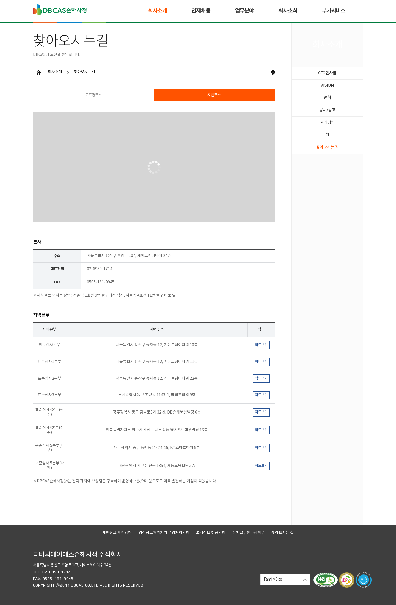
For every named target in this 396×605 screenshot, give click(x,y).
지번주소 (214, 95)
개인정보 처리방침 (117, 533)
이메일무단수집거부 (248, 533)
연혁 (327, 97)
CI (327, 135)
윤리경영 (327, 122)
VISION (327, 85)
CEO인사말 (327, 73)
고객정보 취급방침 (211, 533)
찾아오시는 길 (327, 147)
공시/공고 (327, 110)
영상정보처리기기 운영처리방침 (164, 533)
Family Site (273, 579)
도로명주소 (93, 95)
